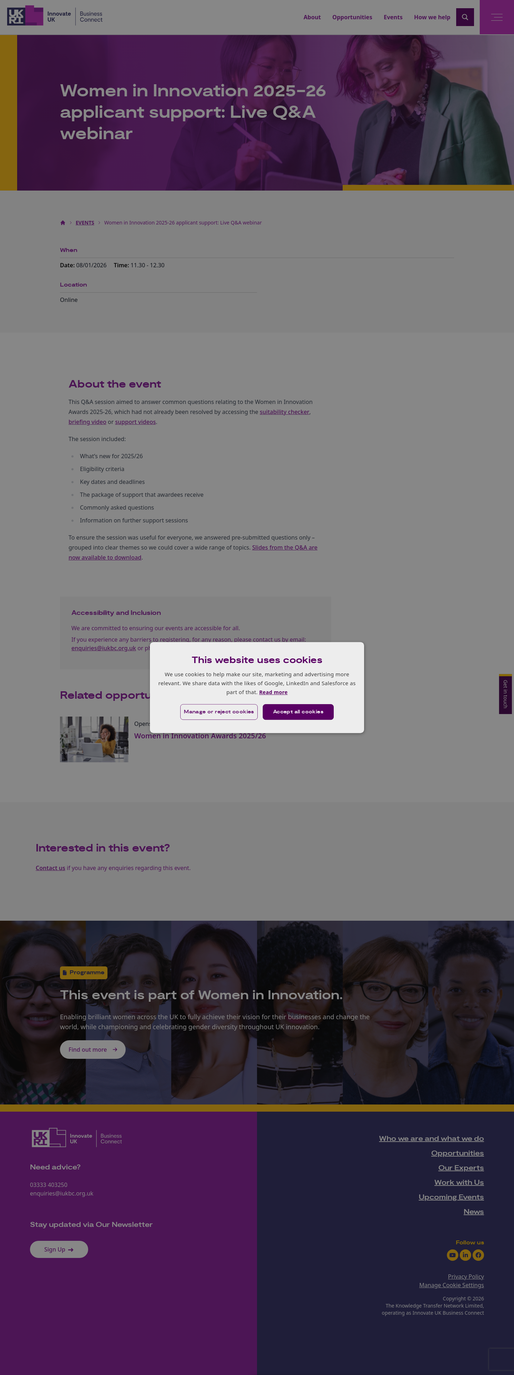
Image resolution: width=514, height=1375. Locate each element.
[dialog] (257, 687)
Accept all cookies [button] (298, 712)
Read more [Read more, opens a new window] (273, 692)
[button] (218, 712)
